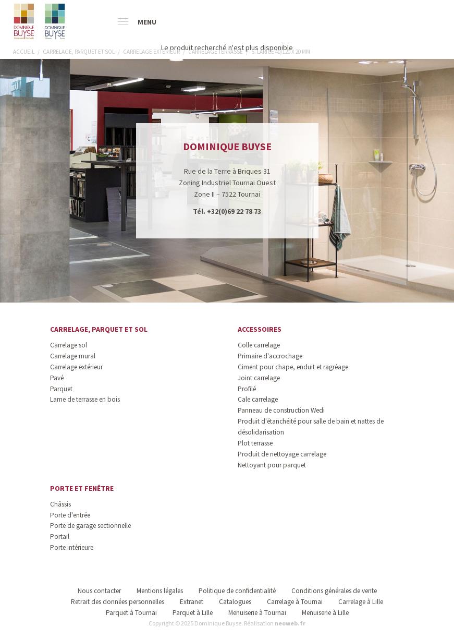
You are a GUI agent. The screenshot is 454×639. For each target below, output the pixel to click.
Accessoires (259, 329)
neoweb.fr (290, 623)
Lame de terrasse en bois (85, 399)
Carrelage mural (72, 356)
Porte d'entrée (70, 515)
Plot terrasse (255, 443)
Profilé (247, 388)
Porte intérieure (71, 547)
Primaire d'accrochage (270, 356)
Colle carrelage (259, 345)
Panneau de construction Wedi (281, 410)
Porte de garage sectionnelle (90, 525)
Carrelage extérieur (76, 367)
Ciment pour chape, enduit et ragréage (293, 367)
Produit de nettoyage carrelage (282, 454)
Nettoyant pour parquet (272, 465)
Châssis (60, 504)
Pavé (57, 377)
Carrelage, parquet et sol (99, 329)
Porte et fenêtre (82, 488)
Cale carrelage (258, 399)
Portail (59, 536)
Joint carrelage (259, 377)
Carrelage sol (68, 345)
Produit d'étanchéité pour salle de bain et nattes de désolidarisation (311, 427)
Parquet (61, 388)
